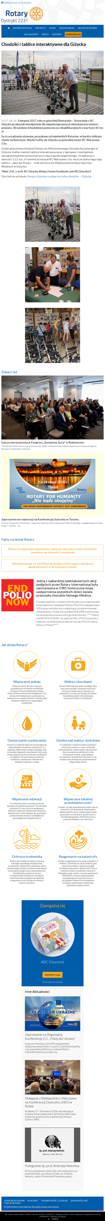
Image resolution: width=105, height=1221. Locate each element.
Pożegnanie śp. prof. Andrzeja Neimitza (52, 1166)
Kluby (52, 28)
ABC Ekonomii (52, 961)
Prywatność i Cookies (54, 1200)
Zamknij (55, 1219)
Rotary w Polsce (22, 28)
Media (45, 34)
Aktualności (31, 34)
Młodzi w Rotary (87, 28)
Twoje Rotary (12, 1203)
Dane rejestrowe (14, 1200)
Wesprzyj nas (52, 974)
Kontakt (57, 34)
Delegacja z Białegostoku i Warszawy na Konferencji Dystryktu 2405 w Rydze (51, 1102)
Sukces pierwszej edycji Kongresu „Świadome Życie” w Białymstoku (42, 442)
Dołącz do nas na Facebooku (16, 2)
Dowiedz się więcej (52, 981)
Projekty (41, 28)
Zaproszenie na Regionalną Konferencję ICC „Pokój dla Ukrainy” (50, 1036)
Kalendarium (66, 28)
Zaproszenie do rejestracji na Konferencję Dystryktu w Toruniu (40, 519)
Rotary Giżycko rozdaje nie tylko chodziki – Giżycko (60, 176)
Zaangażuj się (73, 34)
